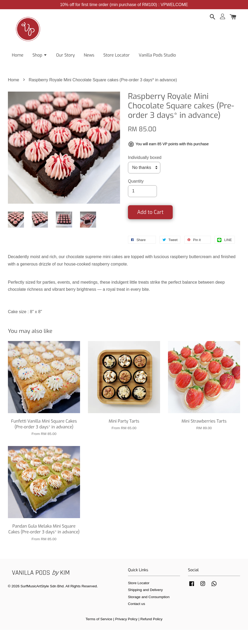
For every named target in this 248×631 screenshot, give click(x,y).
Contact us (136, 605)
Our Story (65, 55)
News (89, 55)
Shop (39, 55)
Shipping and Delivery (145, 591)
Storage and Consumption (149, 598)
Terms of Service (99, 620)
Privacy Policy (126, 620)
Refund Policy (151, 620)
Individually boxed (144, 159)
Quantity (136, 182)
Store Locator (116, 55)
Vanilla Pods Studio (157, 55)
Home (17, 55)
